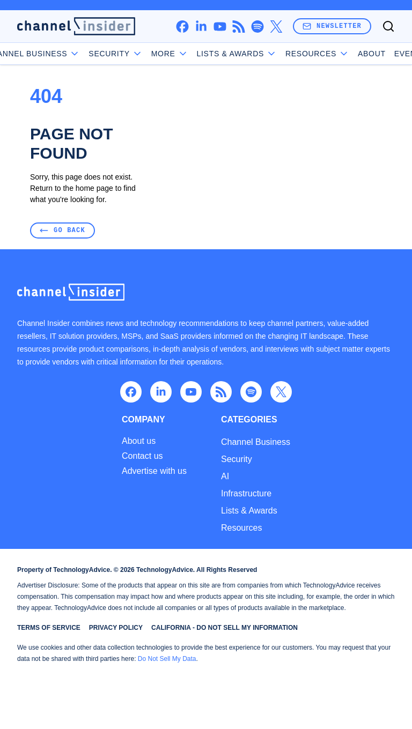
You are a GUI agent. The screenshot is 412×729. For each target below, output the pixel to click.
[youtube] (220, 26)
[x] (276, 26)
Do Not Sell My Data (167, 659)
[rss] (238, 26)
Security (236, 459)
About (341, 53)
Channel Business (64, 53)
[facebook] (182, 26)
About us (139, 441)
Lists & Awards (249, 510)
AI (225, 476)
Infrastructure (246, 493)
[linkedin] (201, 26)
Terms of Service (48, 627)
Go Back (62, 230)
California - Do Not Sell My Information (224, 627)
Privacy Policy (116, 627)
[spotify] (257, 26)
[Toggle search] (388, 26)
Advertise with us (154, 471)
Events (379, 53)
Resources (241, 527)
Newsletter (332, 26)
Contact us (142, 456)
